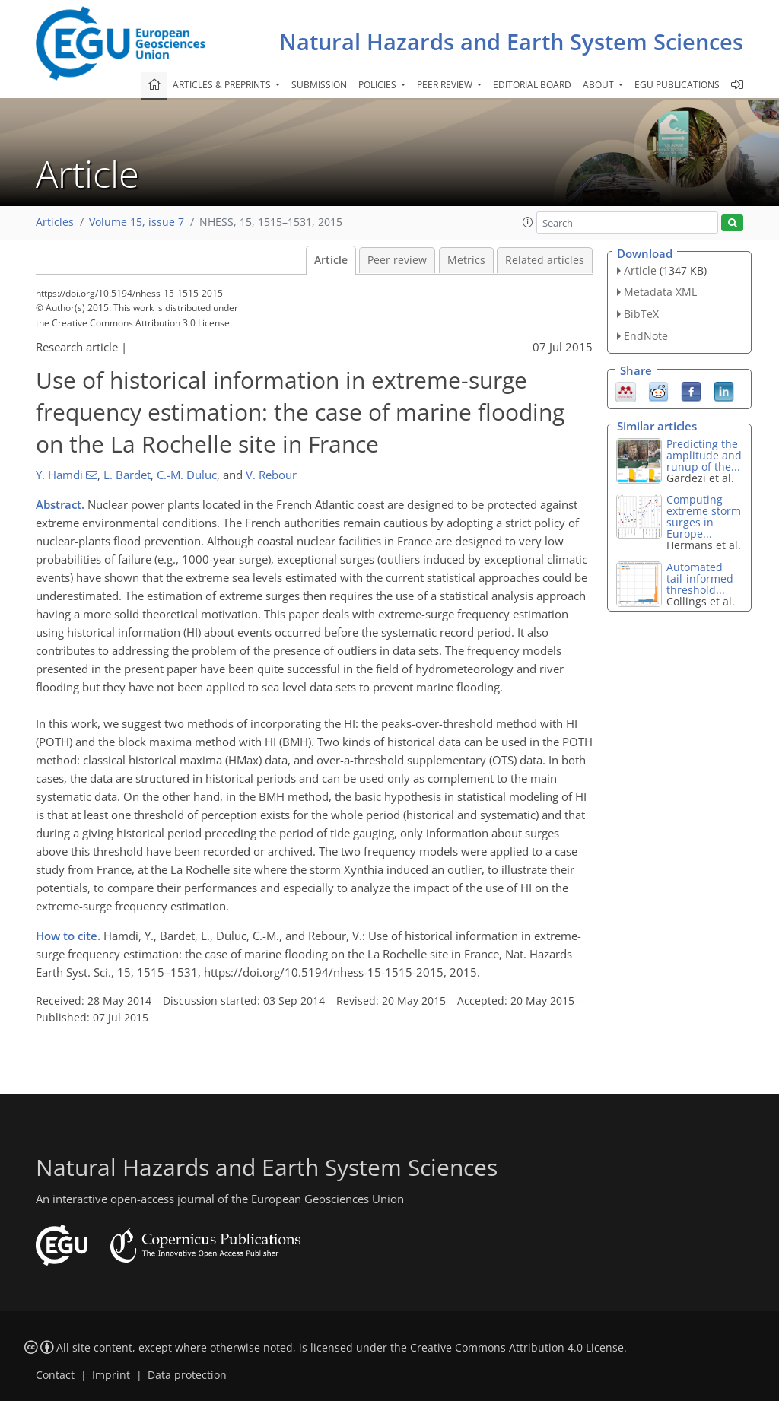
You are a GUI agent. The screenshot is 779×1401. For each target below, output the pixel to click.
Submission (319, 84)
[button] (528, 222)
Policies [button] (378, 84)
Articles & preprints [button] (223, 84)
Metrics (466, 260)
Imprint (111, 1375)
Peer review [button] (446, 84)
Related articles (544, 260)
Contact (55, 1375)
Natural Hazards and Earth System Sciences (511, 41)
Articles (55, 222)
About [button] (599, 84)
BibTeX (641, 314)
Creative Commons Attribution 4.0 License (517, 1348)
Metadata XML (660, 291)
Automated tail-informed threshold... (699, 578)
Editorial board (532, 84)
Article (331, 260)
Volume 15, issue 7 (136, 222)
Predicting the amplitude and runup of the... (704, 455)
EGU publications (677, 84)
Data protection (187, 1375)
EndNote (646, 336)
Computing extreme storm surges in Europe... (703, 516)
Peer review (397, 260)
